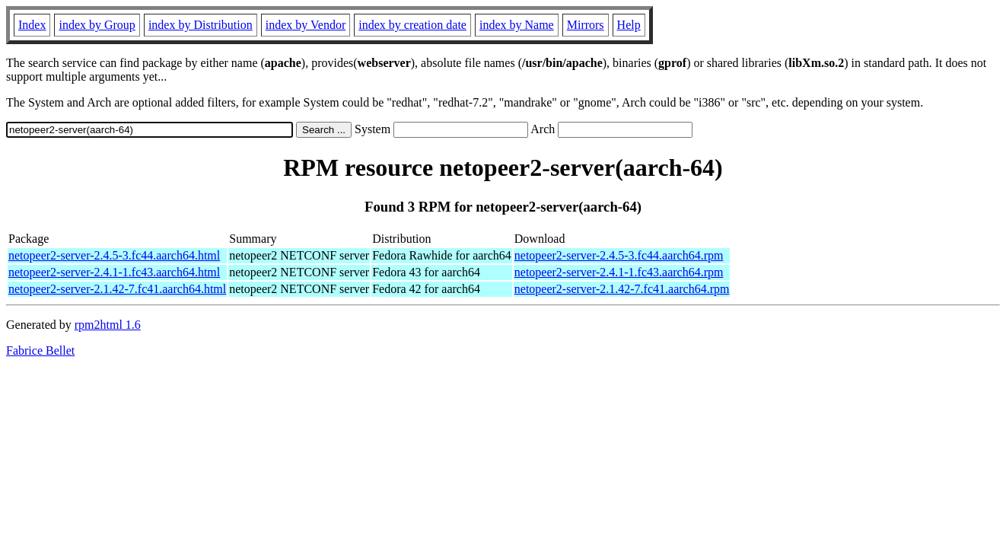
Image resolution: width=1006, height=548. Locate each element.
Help (629, 24)
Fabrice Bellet (40, 350)
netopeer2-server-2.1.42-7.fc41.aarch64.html (117, 288)
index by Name (516, 24)
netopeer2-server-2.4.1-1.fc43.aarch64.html (114, 272)
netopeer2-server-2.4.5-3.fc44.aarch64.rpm (619, 255)
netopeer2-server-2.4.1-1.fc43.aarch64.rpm (619, 272)
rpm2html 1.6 (108, 324)
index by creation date (412, 24)
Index (32, 24)
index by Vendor (305, 24)
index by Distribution (200, 24)
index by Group (97, 24)
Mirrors (585, 24)
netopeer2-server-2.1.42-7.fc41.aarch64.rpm (622, 288)
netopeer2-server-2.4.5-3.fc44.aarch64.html (114, 255)
